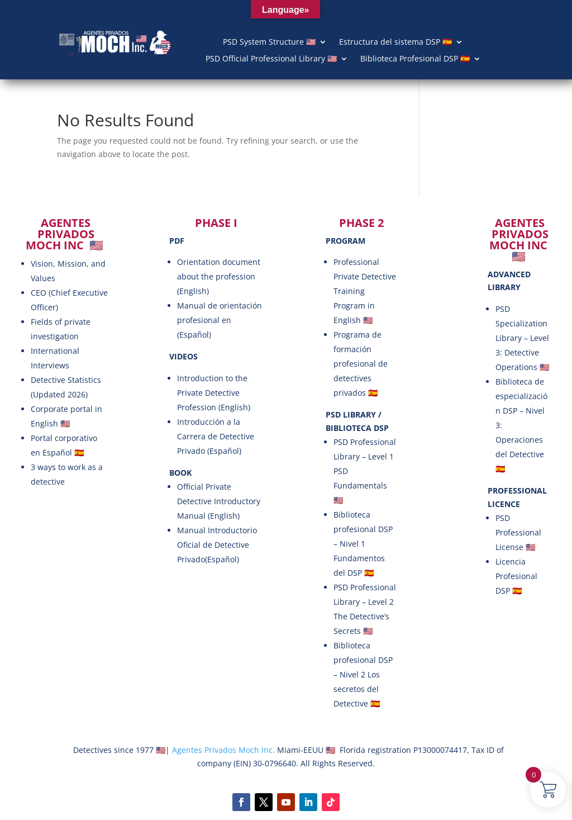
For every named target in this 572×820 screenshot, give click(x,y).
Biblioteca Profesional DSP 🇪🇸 (415, 59)
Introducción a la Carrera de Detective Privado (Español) (215, 436)
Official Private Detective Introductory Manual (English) (218, 501)
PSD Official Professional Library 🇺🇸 (271, 59)
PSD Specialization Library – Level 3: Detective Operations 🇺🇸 (522, 338)
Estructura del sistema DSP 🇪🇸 (395, 42)
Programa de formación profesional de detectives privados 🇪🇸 (360, 363)
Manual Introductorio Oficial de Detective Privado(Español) (217, 545)
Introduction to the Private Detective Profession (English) (213, 393)
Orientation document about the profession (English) (218, 276)
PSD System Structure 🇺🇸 (269, 42)
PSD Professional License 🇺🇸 (518, 532)
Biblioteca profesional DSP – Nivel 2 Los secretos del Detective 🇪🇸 (363, 674)
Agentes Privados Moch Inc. (222, 750)
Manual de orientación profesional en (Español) (219, 320)
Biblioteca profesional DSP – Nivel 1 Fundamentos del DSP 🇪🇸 (363, 543)
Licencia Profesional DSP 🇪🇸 (516, 576)
